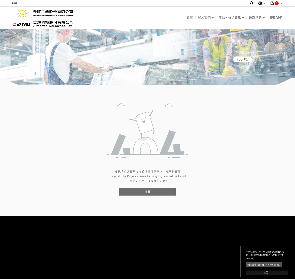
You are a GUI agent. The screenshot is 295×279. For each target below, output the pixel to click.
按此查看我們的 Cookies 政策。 (264, 264)
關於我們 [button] (204, 17)
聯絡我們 (276, 17)
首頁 (190, 17)
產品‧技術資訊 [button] (230, 17)
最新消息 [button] (255, 17)
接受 (265, 272)
